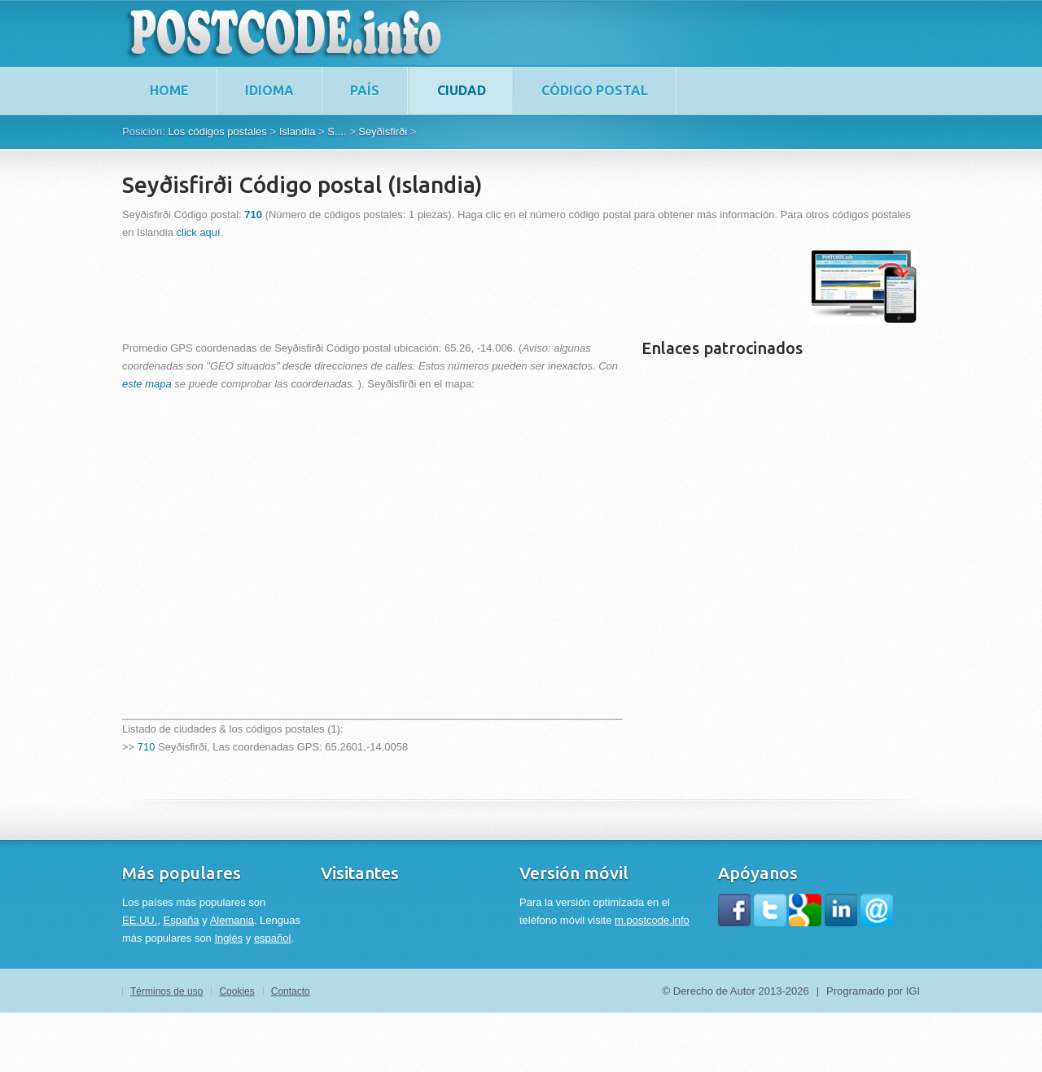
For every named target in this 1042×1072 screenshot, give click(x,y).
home (169, 90)
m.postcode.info (652, 920)
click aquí (199, 232)
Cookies (236, 991)
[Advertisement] (418, 286)
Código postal (594, 90)
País (364, 90)
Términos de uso (166, 991)
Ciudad (461, 90)
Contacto (290, 991)
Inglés (228, 938)
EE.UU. (139, 920)
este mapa (147, 384)
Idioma (269, 90)
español (272, 938)
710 (146, 747)
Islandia (297, 131)
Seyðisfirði (382, 131)
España (181, 920)
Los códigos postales (217, 131)
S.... (336, 131)
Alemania (232, 920)
